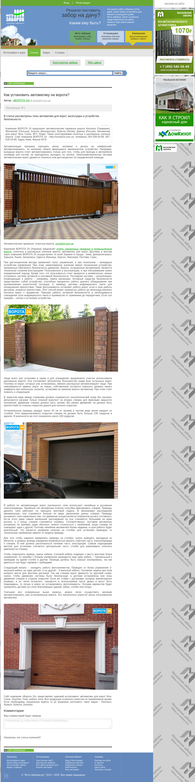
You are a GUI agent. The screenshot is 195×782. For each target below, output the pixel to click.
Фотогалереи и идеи (16, 760)
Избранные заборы (74, 765)
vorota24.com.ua (41, 100)
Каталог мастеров (44, 767)
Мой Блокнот (71, 767)
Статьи (34, 52)
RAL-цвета (94, 62)
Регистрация (83, 3)
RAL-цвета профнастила (47, 765)
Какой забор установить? (18, 763)
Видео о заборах (14, 767)
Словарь (60, 52)
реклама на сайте (174, 3)
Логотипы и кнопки (102, 769)
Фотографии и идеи (14, 52)
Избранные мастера (74, 763)
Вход (66, 3)
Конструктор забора (65, 62)
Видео (46, 52)
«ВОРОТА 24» (21, 100)
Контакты (98, 765)
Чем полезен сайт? (44, 760)
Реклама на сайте (102, 760)
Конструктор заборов (45, 763)
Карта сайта (99, 767)
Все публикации (17, 83)
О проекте (99, 763)
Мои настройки (72, 769)
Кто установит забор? (16, 765)
